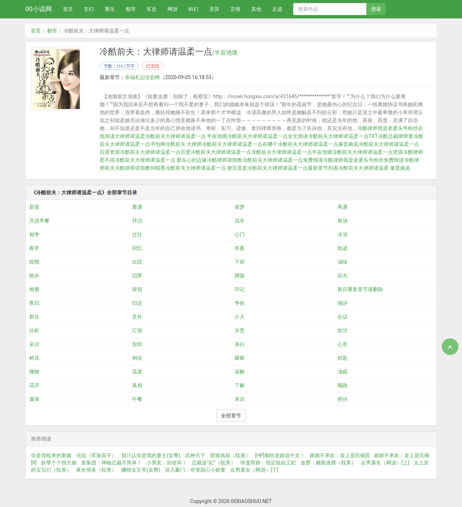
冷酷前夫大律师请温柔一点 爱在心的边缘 (161, 160)
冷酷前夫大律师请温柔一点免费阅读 (282, 160)
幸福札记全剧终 (142, 77)
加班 (137, 344)
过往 (137, 234)
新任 (34, 317)
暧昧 (240, 358)
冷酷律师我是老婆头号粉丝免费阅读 (363, 160)
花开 (34, 385)
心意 (342, 344)
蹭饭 (240, 275)
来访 (240, 399)
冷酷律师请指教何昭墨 (140, 168)
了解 (240, 385)
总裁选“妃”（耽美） (214, 462)
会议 (342, 317)
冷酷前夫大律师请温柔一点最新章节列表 (292, 168)
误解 (240, 371)
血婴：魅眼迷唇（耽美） (328, 462)
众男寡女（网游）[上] (385, 462)
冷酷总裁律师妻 (395, 136)
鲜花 (34, 358)
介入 (240, 317)
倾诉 (342, 303)
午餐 (137, 399)
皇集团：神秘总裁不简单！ (111, 462)
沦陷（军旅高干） (96, 455)
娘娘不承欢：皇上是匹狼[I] (339, 455)
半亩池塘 (225, 52)
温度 (137, 371)
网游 (172, 9)
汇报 (137, 330)
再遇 (342, 207)
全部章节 (231, 416)
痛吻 (34, 371)
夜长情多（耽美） (96, 470)
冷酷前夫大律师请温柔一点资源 (367, 152)
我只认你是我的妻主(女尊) (150, 455)
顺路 (342, 385)
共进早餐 (39, 221)
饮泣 (342, 330)
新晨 (34, 207)
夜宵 (34, 248)
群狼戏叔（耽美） (230, 455)
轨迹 (342, 248)
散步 (34, 275)
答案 (240, 248)
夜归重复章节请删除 (360, 289)
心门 (240, 234)
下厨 (240, 262)
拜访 (137, 221)
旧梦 (137, 275)
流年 (240, 221)
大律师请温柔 (130, 136)
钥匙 (342, 358)
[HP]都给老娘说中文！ (280, 455)
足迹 (277, 9)
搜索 (376, 9)
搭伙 (342, 399)
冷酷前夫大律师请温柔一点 (221, 152)
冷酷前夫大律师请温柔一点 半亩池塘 (186, 136)
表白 (240, 344)
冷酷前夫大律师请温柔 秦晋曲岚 (374, 168)
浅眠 (342, 371)
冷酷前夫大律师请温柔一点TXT (343, 136)
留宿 (137, 289)
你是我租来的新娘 (51, 455)
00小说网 (38, 9)
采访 (34, 344)
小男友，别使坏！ (167, 462)
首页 (68, 9)
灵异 (214, 9)
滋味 (342, 262)
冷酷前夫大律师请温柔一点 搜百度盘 (206, 168)
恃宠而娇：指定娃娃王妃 (268, 462)
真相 (137, 385)
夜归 (34, 303)
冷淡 (342, 234)
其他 (256, 9)
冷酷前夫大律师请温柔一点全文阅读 (267, 136)
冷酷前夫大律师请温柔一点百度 (155, 152)
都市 (131, 9)
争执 (240, 303)
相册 (34, 289)
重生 (110, 9)
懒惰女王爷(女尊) (140, 470)
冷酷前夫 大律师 (183, 144)
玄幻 (89, 9)
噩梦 (240, 207)
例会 (137, 358)
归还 (137, 303)
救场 (342, 221)
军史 (152, 9)
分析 (34, 330)
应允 (342, 275)
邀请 (34, 399)
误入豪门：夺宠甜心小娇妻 (195, 470)
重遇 (137, 207)
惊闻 (34, 262)
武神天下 (195, 455)
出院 (137, 262)
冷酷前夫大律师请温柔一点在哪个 (240, 144)
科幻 (193, 9)
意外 (137, 317)
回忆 (137, 248)
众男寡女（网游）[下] (254, 470)
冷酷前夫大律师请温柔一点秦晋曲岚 (318, 144)
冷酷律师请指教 (224, 160)
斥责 (240, 330)
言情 (235, 9)
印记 (240, 289)
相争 (34, 234)
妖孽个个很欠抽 (59, 462)
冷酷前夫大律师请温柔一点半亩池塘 (291, 152)
